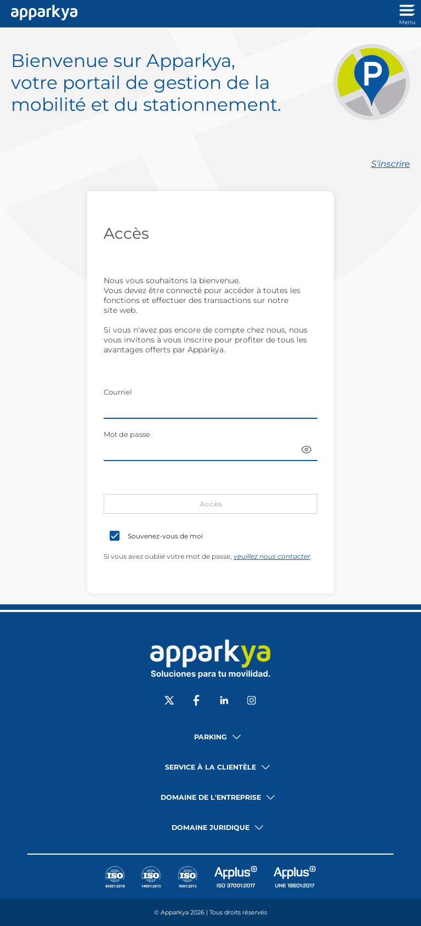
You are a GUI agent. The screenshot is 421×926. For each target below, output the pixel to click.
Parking (210, 737)
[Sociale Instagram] (251, 701)
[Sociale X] (169, 701)
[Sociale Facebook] (197, 701)
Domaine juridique (210, 827)
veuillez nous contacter (272, 556)
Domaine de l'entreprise (211, 797)
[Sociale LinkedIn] (224, 701)
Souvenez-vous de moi (165, 536)
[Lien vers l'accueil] (41, 13)
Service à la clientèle (210, 767)
